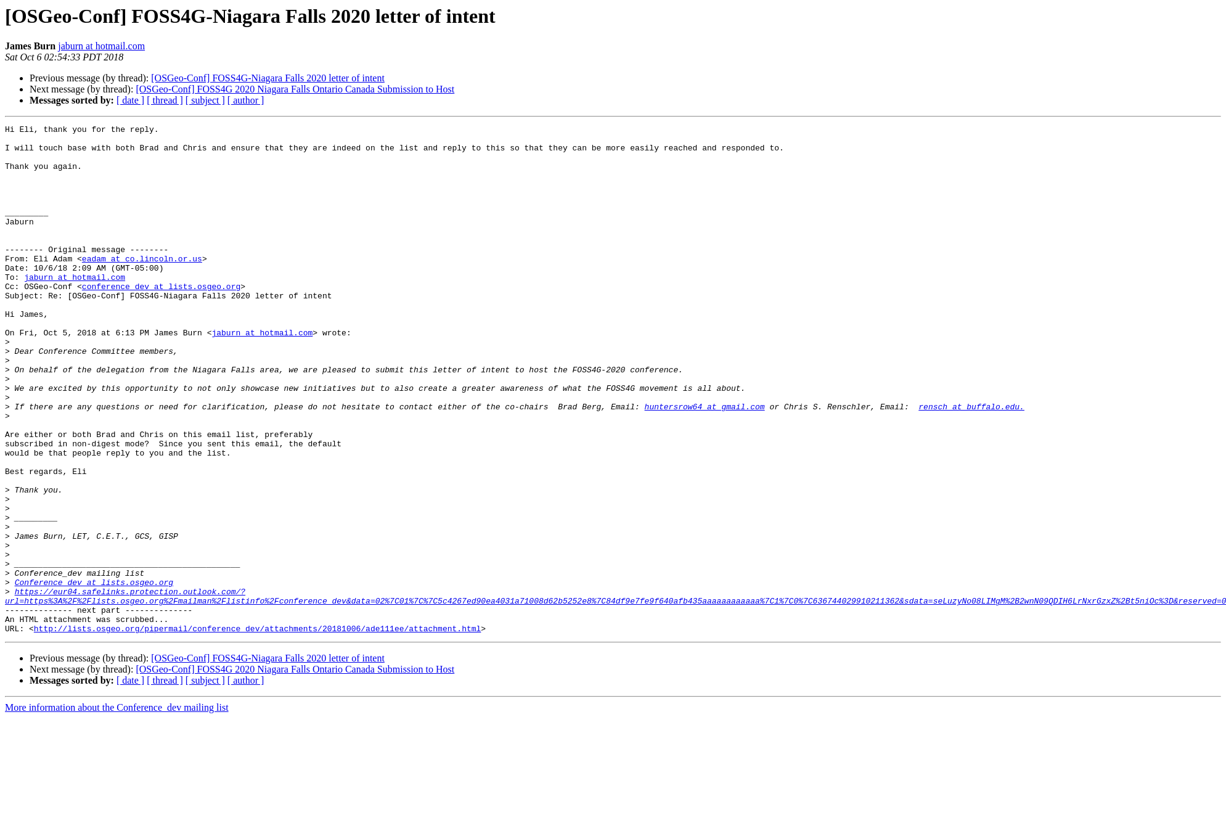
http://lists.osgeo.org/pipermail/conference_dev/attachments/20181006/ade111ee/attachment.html (257, 729)
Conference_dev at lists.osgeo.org (94, 674)
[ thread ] (165, 100)
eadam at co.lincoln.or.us (142, 286)
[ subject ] (205, 100)
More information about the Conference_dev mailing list (117, 809)
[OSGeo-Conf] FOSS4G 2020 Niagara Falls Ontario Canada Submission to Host (295, 89)
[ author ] (245, 100)
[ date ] (130, 100)
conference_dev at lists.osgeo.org (161, 319)
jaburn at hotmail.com (101, 46)
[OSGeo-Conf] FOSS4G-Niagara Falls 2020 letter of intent (268, 78)
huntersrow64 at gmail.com (704, 463)
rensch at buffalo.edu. (971, 463)
